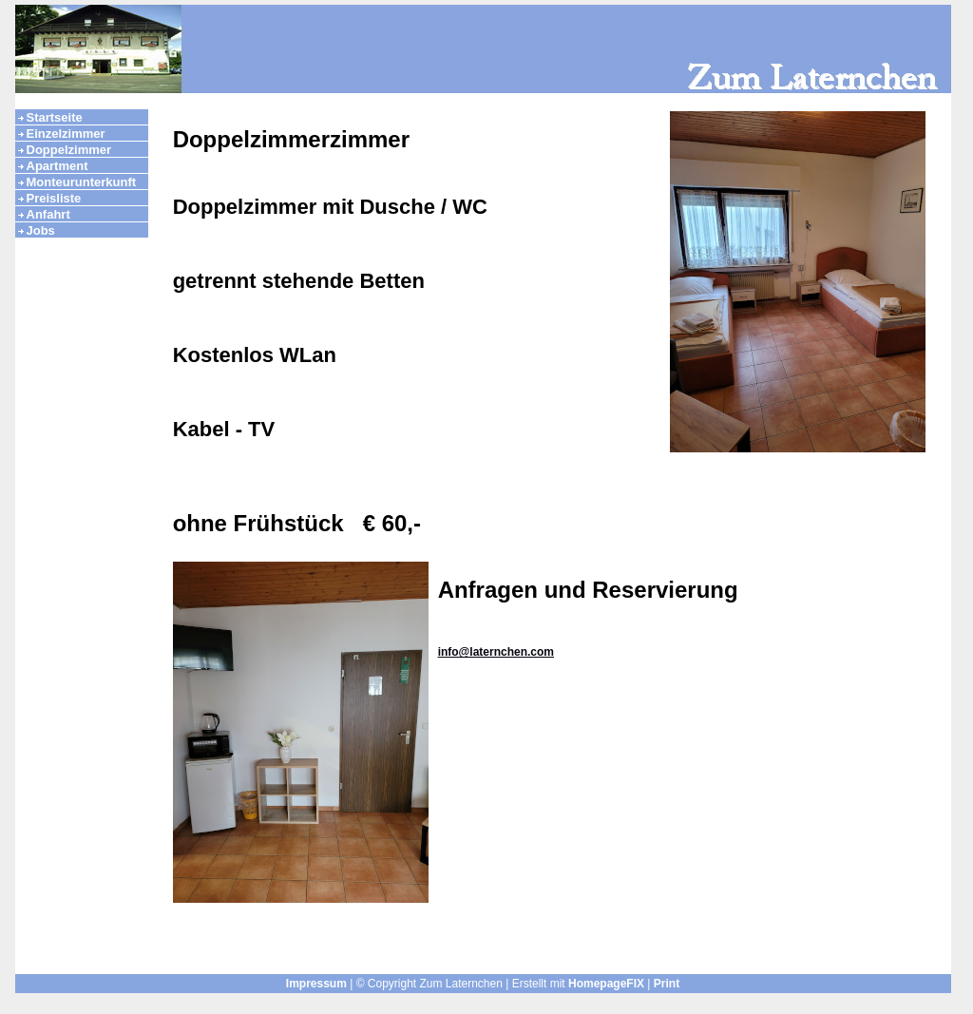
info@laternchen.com (496, 652)
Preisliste (54, 198)
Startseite (55, 117)
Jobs (41, 230)
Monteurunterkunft (82, 182)
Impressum (316, 983)
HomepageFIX (606, 983)
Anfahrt (48, 214)
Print (666, 983)
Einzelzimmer (66, 133)
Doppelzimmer (69, 150)
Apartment (57, 166)
